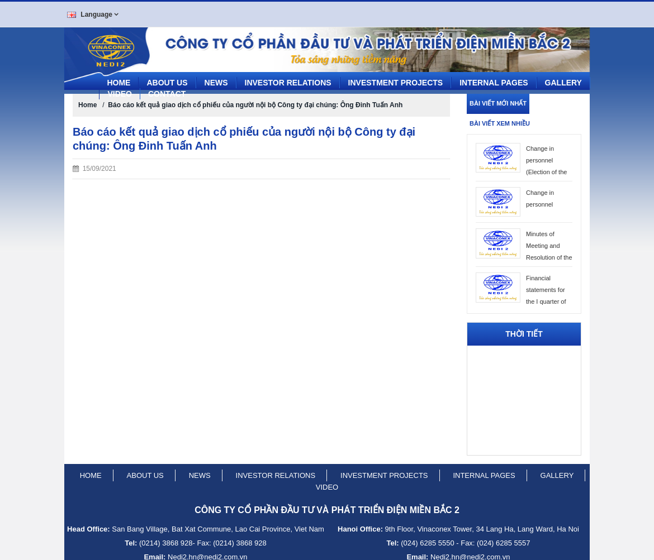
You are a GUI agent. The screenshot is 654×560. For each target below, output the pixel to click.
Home (118, 78)
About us (166, 78)
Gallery (563, 78)
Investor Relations (288, 78)
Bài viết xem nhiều (500, 119)
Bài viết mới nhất (498, 99)
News (216, 78)
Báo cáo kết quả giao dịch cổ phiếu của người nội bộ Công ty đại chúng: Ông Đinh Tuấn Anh (255, 101)
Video (119, 89)
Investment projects (395, 78)
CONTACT (167, 89)
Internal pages (493, 78)
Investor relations (276, 471)
